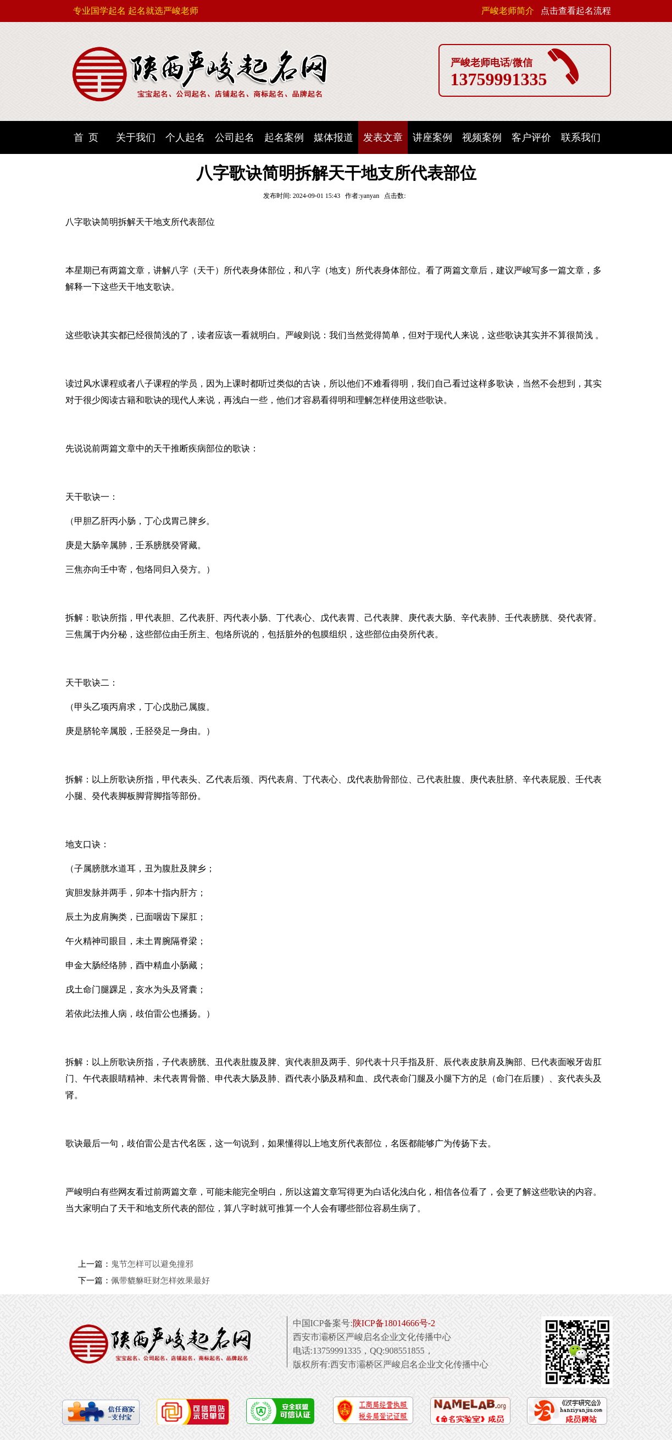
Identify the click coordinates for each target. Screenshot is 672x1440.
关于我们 (135, 137)
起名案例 (284, 137)
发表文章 (383, 137)
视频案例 (482, 137)
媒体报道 (333, 137)
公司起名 (234, 137)
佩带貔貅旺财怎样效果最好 (160, 1280)
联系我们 (581, 137)
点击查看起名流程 (576, 10)
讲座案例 (432, 137)
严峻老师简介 (507, 10)
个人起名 (185, 137)
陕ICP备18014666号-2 (394, 1323)
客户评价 (531, 137)
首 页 (86, 137)
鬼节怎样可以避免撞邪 (152, 1264)
